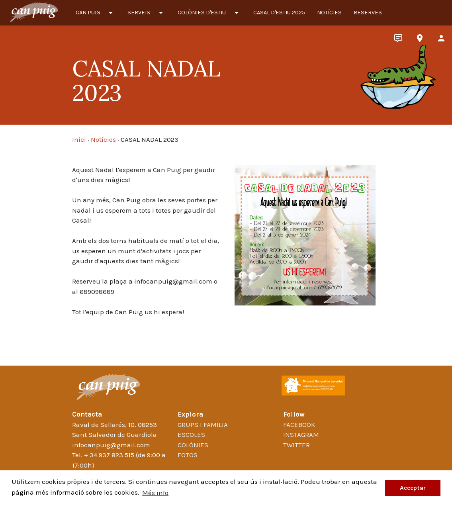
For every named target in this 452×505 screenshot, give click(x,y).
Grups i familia (203, 425)
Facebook (299, 425)
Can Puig (95, 12)
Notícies (329, 12)
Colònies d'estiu (209, 12)
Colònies (193, 445)
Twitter (296, 445)
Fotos (188, 455)
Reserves (368, 12)
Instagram (301, 434)
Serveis (146, 12)
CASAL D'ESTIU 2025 (279, 12)
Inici (79, 139)
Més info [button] (155, 493)
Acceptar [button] (413, 487)
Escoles (191, 434)
